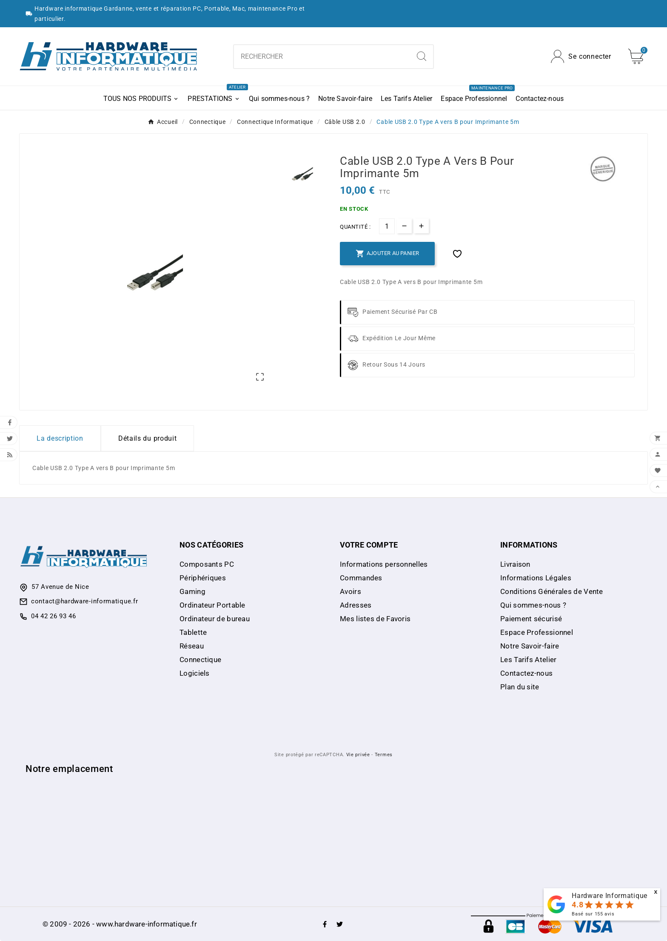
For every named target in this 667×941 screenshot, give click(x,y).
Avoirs (350, 591)
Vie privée (358, 754)
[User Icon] (581, 56)
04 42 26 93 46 (53, 616)
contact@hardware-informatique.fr (84, 601)
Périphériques (203, 578)
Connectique (200, 659)
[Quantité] (387, 226)
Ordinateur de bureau (215, 618)
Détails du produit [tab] (147, 438)
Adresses (355, 605)
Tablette (193, 632)
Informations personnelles (384, 564)
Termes (384, 754)
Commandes (361, 578)
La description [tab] (60, 438)
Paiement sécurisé (531, 618)
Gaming (192, 591)
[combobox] (322, 56)
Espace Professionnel (536, 632)
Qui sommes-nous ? (533, 605)
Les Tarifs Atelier (528, 659)
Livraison (515, 564)
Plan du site (519, 687)
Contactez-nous (526, 673)
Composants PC (207, 564)
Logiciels (195, 673)
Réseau (192, 646)
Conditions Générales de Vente (551, 591)
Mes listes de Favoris (375, 618)
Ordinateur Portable (212, 605)
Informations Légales (535, 578)
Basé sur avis (593, 914)
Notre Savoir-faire (529, 646)
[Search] (421, 56)
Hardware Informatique (609, 896)
